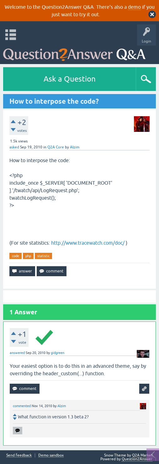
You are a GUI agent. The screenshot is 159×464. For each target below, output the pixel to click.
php (28, 256)
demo (134, 7)
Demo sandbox (51, 455)
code (15, 256)
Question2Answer (137, 459)
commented (22, 406)
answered (17, 353)
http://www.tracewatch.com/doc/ (88, 243)
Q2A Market (142, 455)
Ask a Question (70, 79)
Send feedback (19, 455)
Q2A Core (55, 147)
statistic (43, 256)
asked (14, 147)
